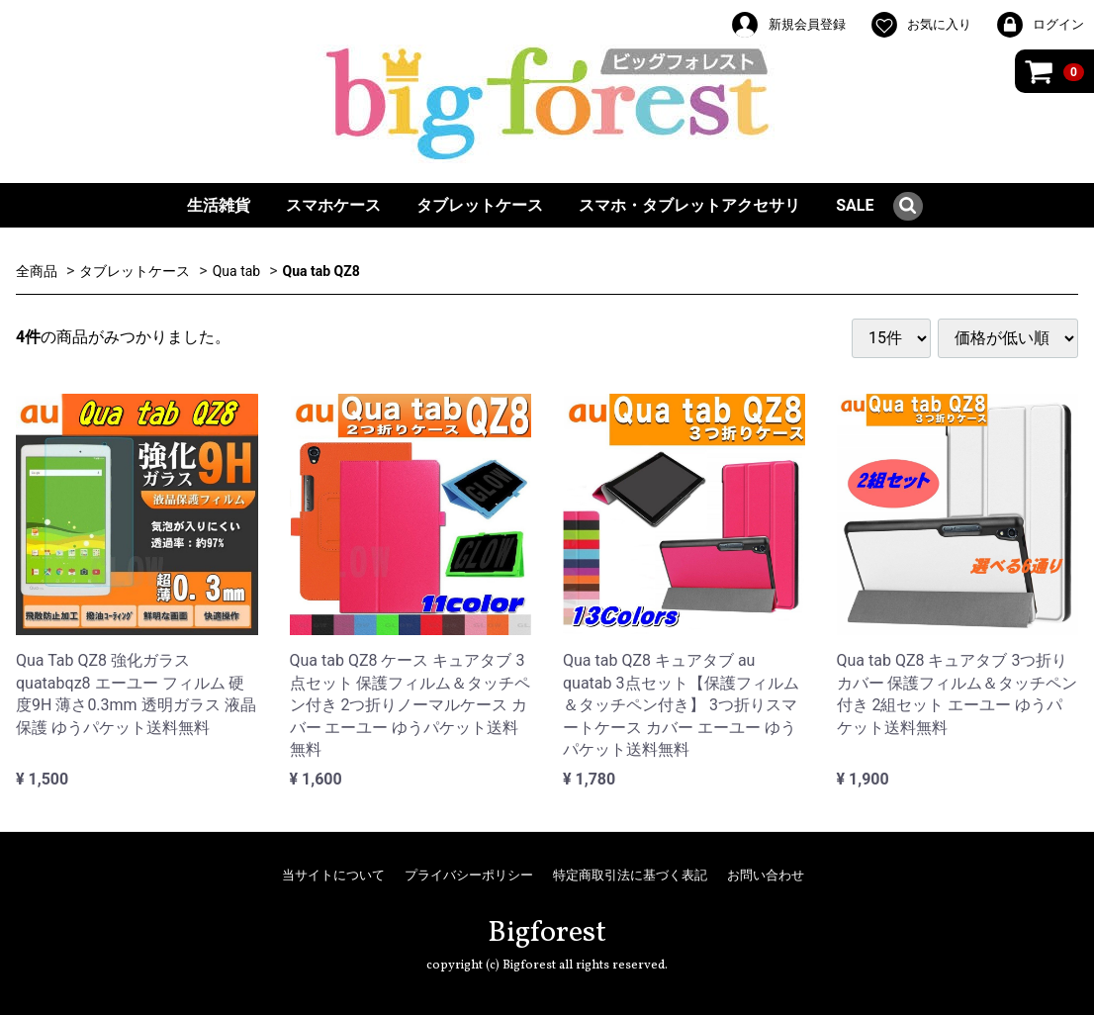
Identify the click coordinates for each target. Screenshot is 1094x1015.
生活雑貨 (218, 205)
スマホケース (333, 205)
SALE (854, 205)
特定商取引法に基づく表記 (630, 875)
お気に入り (920, 25)
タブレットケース (479, 205)
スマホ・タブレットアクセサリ (689, 205)
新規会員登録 (787, 25)
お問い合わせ (765, 875)
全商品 (36, 271)
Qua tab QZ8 (321, 271)
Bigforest (547, 933)
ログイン (1039, 25)
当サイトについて (333, 875)
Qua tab (237, 271)
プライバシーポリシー (469, 875)
